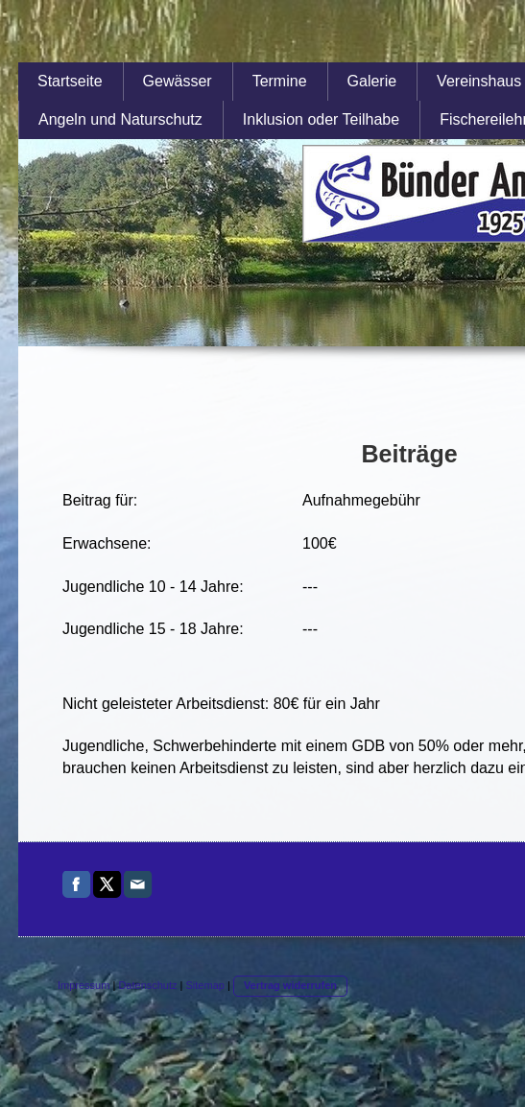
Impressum (83, 985)
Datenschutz (147, 985)
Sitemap (205, 985)
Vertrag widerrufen (290, 985)
